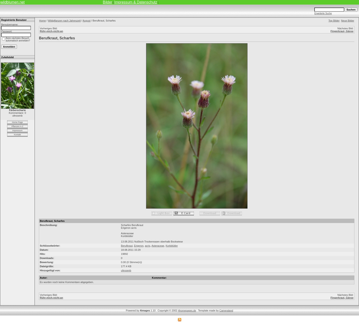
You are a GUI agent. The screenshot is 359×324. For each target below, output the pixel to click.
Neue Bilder (347, 20)
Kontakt (17, 134)
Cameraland (226, 310)
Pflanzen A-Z (17, 126)
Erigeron (139, 245)
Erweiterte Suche (323, 13)
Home (42, 20)
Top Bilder (334, 20)
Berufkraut (127, 245)
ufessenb (126, 270)
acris (147, 245)
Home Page (17, 122)
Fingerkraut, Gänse (342, 31)
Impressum (17, 130)
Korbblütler (172, 245)
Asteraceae (158, 245)
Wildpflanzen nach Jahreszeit (64, 20)
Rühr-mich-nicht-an (51, 31)
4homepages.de (187, 310)
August (86, 20)
